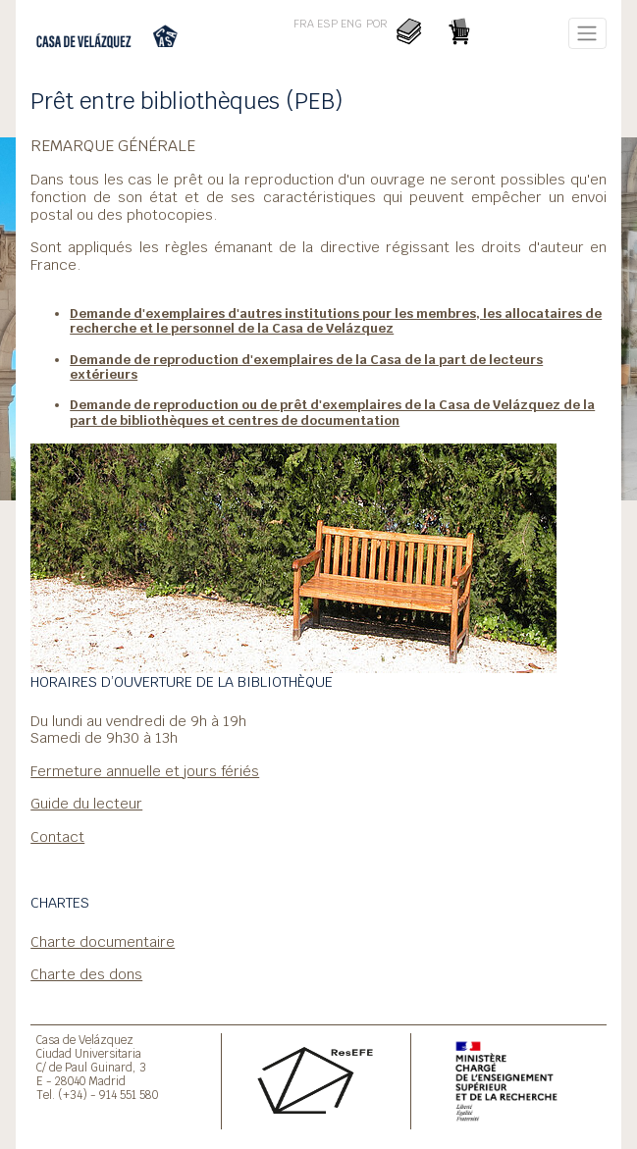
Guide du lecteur (86, 803)
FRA (303, 23)
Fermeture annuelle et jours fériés (144, 770)
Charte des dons (86, 974)
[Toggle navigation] (587, 33)
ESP (327, 23)
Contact (57, 836)
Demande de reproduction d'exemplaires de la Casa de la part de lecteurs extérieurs (306, 367)
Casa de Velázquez (84, 1039)
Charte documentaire (102, 941)
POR (377, 23)
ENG (351, 23)
